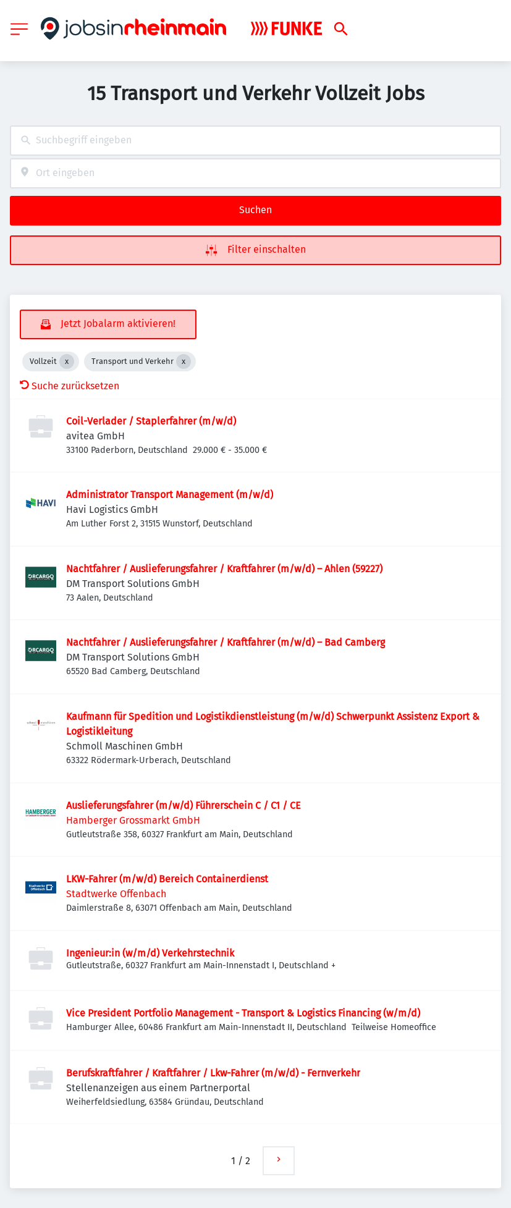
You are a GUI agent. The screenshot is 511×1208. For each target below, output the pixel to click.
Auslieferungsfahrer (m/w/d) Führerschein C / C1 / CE (183, 805)
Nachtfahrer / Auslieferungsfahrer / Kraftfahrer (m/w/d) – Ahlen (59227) (224, 569)
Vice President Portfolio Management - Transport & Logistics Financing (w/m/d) (243, 1013)
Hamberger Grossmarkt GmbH (133, 820)
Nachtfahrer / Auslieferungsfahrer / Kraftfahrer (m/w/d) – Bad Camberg (225, 642)
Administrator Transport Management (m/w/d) (169, 495)
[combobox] (255, 140)
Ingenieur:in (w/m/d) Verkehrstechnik (150, 953)
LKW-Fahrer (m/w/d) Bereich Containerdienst (167, 879)
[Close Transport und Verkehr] (183, 361)
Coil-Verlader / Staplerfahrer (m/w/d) (151, 421)
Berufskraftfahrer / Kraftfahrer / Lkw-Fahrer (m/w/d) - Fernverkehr (213, 1073)
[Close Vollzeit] (66, 361)
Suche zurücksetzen (69, 386)
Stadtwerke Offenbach (116, 894)
